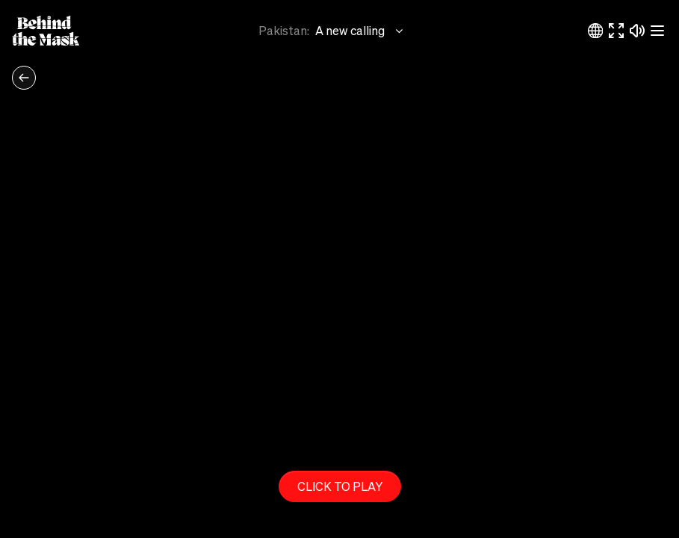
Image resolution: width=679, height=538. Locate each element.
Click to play (339, 486)
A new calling (360, 31)
